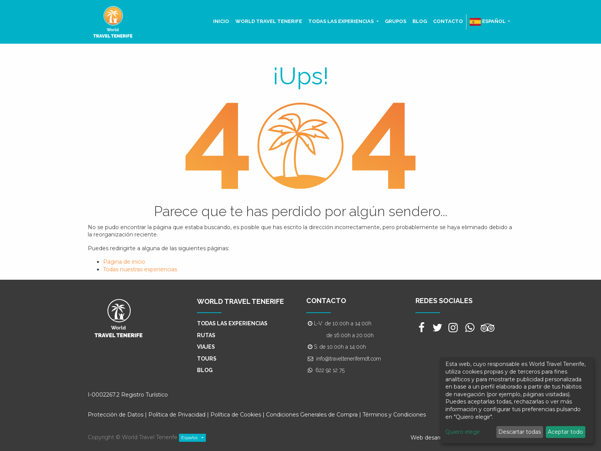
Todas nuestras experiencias (140, 269)
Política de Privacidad (176, 414)
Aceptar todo (565, 431)
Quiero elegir (462, 431)
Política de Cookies (236, 414)
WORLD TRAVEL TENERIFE (240, 301)
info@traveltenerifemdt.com (348, 359)
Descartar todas (519, 431)
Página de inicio (124, 261)
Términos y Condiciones (394, 414)
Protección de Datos (115, 414)
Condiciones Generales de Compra (312, 414)
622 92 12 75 (330, 370)
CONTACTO (326, 301)
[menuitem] (221, 21)
